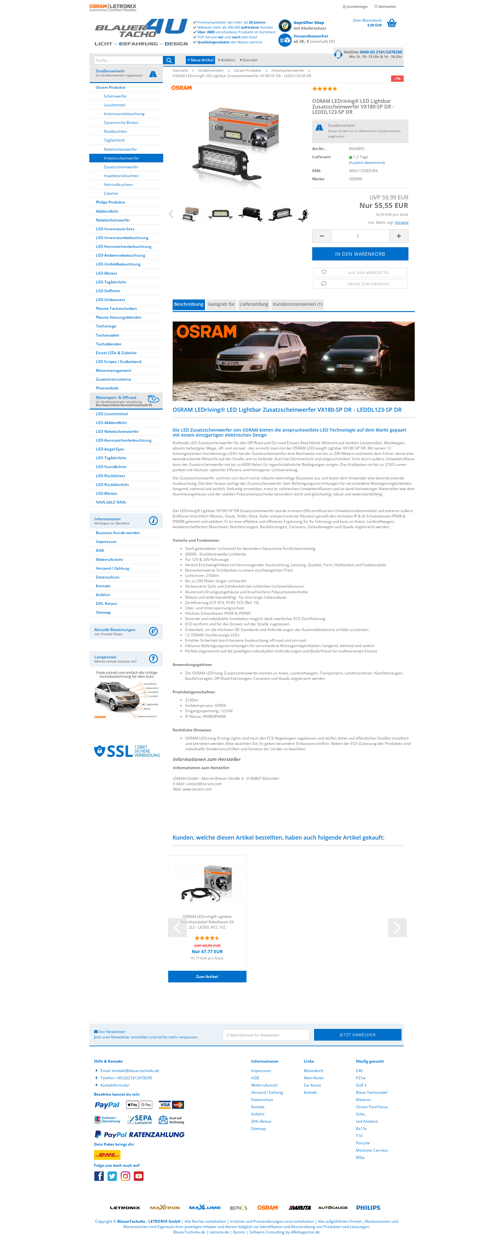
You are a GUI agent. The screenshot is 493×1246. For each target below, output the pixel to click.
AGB (100, 556)
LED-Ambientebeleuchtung (120, 261)
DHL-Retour (261, 1127)
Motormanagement (113, 376)
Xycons (239, 1237)
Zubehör (111, 199)
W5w (360, 1163)
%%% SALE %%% (111, 508)
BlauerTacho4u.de (189, 1237)
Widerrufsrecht (109, 565)
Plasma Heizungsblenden (118, 323)
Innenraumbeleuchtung (124, 119)
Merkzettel (385, 6)
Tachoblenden (109, 349)
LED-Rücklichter (110, 481)
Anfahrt (228, 60)
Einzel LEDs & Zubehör (116, 358)
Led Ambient (367, 1127)
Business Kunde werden (118, 538)
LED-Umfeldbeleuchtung (118, 270)
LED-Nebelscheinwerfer (117, 437)
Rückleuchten (115, 137)
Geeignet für (221, 310)
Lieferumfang (254, 310)
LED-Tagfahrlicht (111, 287)
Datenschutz (107, 582)
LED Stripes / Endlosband (118, 367)
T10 (359, 1141)
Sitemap (103, 618)
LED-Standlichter (111, 472)
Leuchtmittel (114, 110)
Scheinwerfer (115, 101)
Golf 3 (361, 1090)
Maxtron (363, 1105)
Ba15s (361, 1134)
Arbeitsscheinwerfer (121, 163)
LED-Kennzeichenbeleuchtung (124, 252)
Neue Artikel (200, 60)
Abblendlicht (107, 217)
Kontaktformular (115, 1090)
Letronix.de (219, 1237)
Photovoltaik (107, 394)
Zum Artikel (207, 982)
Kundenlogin (355, 6)
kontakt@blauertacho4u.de (135, 1076)
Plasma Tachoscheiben (116, 314)
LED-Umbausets (110, 305)
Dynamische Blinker (121, 128)
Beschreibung (188, 310)
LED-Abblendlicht (111, 428)
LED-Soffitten (108, 296)
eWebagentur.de (305, 1237)
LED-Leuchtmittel (112, 419)
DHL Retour (106, 609)
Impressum (106, 547)
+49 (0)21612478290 (134, 1083)
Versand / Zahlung (112, 574)
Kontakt (250, 60)
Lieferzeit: (321, 162)
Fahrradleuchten (118, 190)
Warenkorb (313, 1076)
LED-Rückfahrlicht (112, 490)
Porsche (363, 1148)
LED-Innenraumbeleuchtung (122, 243)
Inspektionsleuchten (121, 181)
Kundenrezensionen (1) (297, 310)
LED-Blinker (106, 279)
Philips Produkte (110, 208)
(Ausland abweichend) (367, 168)
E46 (359, 1076)
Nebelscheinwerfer (120, 155)
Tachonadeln (107, 341)
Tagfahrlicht (114, 146)
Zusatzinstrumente (113, 385)
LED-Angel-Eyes (110, 454)
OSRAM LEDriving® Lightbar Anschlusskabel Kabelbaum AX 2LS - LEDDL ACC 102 (207, 927)
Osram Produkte (110, 93)
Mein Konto (314, 1083)
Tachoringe (106, 332)
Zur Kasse (312, 1090)
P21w (360, 1083)
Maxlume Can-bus (372, 1156)
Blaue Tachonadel (371, 1098)
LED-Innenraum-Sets (115, 234)
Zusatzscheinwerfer (121, 172)
